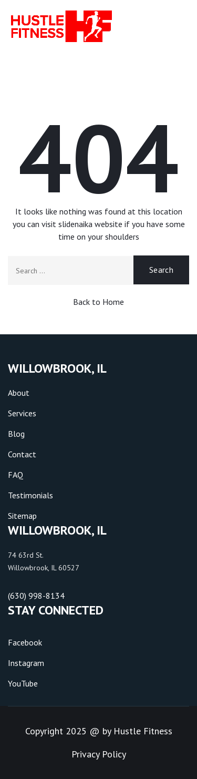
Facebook (25, 642)
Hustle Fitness (142, 731)
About (18, 392)
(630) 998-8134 (36, 595)
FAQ (15, 474)
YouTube (23, 683)
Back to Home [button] (98, 301)
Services (22, 413)
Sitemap (22, 515)
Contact (22, 454)
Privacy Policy (98, 754)
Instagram (26, 663)
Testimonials (30, 495)
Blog (16, 433)
